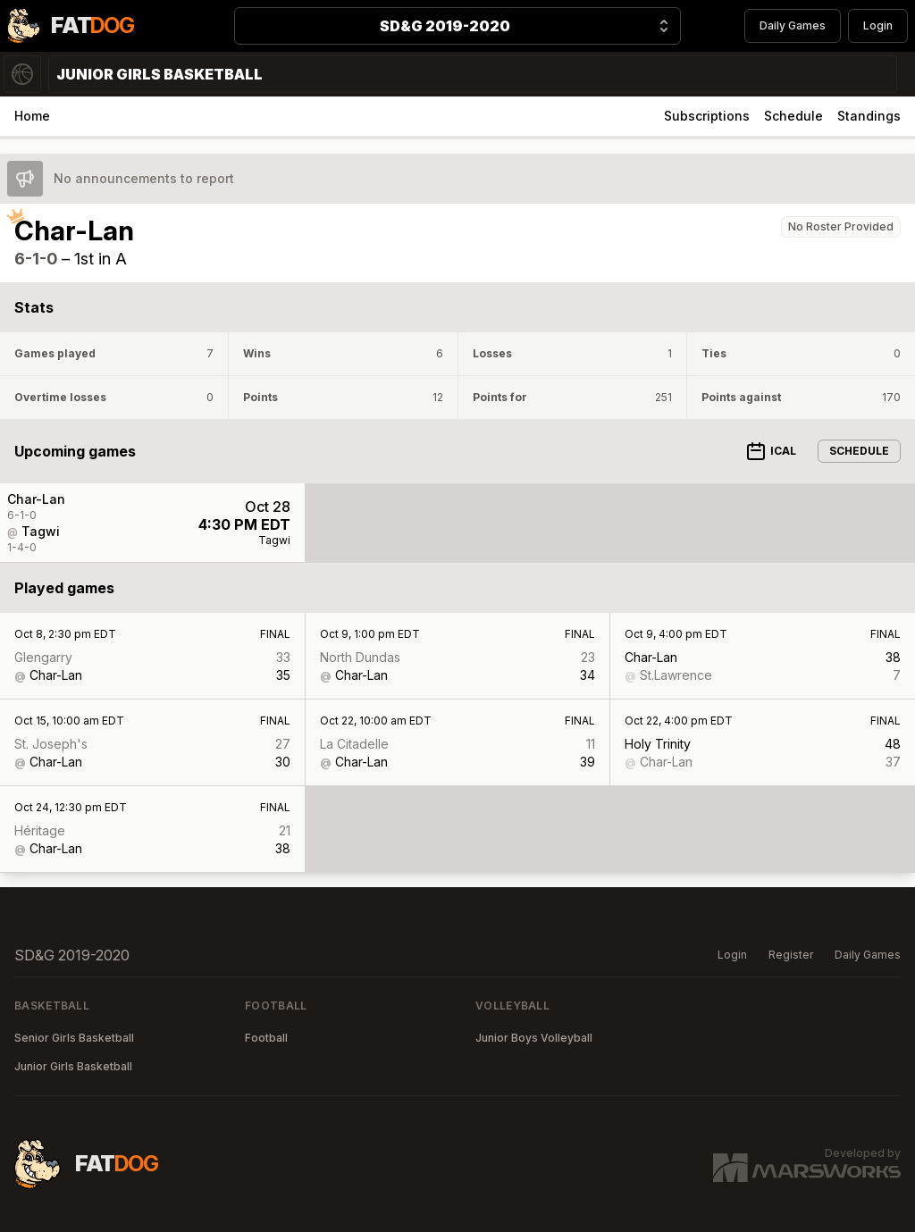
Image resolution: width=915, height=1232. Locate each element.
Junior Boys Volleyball (533, 1037)
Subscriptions (707, 115)
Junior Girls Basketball (73, 1066)
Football (266, 1037)
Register (790, 954)
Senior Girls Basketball (74, 1037)
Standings (869, 115)
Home (32, 115)
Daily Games (793, 25)
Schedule (793, 115)
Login (878, 25)
